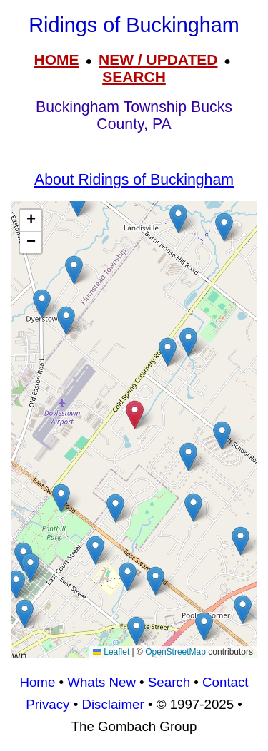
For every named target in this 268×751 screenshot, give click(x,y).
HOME (56, 59)
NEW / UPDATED (158, 59)
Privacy (47, 704)
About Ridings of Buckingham (134, 179)
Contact (225, 682)
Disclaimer (112, 704)
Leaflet (111, 652)
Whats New (101, 682)
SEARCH (134, 76)
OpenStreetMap (175, 652)
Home (37, 682)
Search (169, 682)
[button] (188, 342)
